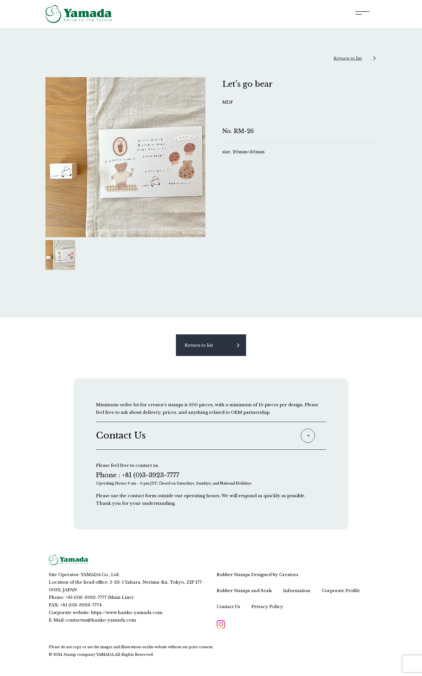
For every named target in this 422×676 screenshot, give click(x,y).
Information (296, 590)
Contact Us (228, 606)
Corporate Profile (341, 590)
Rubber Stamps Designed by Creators (257, 574)
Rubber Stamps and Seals (244, 590)
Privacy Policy (267, 606)
